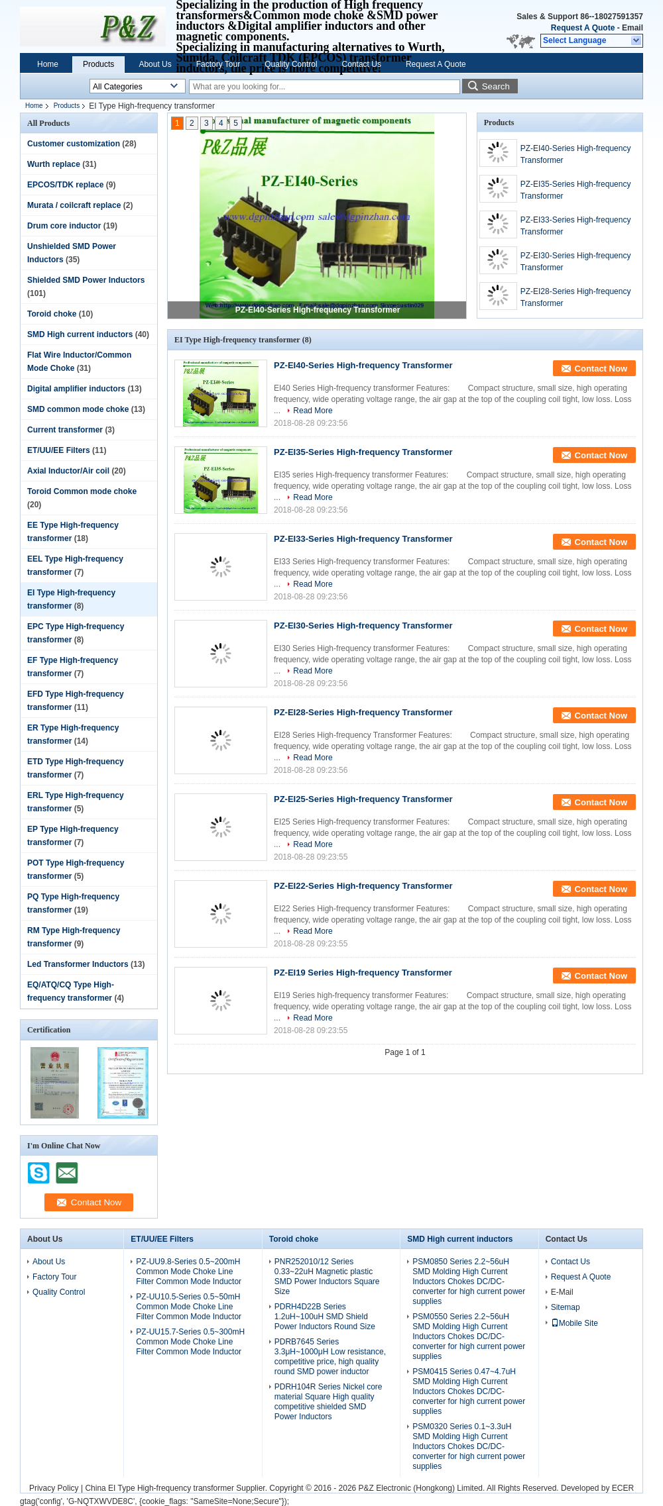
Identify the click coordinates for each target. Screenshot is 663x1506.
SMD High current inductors (80, 334)
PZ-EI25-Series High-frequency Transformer (363, 799)
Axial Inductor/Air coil (68, 471)
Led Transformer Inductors (78, 964)
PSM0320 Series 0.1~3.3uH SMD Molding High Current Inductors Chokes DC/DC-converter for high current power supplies (468, 1446)
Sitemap (565, 1307)
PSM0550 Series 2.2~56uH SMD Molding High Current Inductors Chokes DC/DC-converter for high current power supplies (468, 1336)
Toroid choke (51, 314)
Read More (312, 410)
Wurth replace (53, 164)
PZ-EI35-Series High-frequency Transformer (575, 190)
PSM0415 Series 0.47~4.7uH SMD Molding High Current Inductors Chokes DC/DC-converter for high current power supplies (468, 1391)
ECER (623, 1488)
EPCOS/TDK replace (65, 184)
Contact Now (601, 369)
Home (47, 64)
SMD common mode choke (78, 409)
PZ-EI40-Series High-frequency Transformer (317, 310)
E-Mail (562, 1292)
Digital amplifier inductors (76, 388)
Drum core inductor (64, 225)
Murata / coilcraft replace (74, 205)
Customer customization (73, 143)
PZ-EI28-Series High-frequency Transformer (575, 297)
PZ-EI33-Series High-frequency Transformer (575, 225)
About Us (155, 64)
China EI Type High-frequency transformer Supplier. (177, 1488)
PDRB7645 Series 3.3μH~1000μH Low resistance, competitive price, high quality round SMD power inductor (330, 1356)
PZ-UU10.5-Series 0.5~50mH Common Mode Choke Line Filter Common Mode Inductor (188, 1306)
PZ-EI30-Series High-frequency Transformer (575, 261)
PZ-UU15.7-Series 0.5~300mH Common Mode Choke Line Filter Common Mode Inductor (190, 1341)
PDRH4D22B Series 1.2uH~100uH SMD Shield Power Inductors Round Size (324, 1316)
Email (632, 27)
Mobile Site (574, 1323)
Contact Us (361, 64)
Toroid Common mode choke (82, 491)
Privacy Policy (54, 1488)
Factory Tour (218, 64)
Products (98, 64)
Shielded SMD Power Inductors (86, 280)
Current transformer (65, 429)
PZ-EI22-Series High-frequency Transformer (363, 886)
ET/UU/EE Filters (58, 450)
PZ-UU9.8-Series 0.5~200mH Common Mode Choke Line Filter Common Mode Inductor (188, 1271)
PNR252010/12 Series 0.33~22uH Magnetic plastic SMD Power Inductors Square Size (327, 1276)
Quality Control (291, 64)
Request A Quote (583, 27)
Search (496, 86)
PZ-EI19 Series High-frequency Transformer (363, 973)
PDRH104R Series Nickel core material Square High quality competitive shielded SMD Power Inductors (328, 1401)
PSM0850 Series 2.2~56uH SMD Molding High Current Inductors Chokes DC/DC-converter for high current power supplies (468, 1281)
